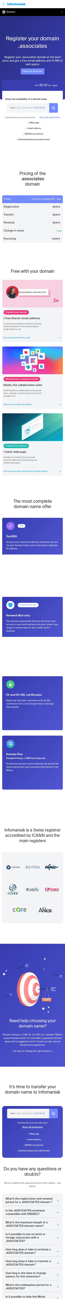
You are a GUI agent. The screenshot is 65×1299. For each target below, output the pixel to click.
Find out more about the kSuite (32, 404)
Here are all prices (32, 71)
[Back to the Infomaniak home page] (16, 4)
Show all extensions (49, 118)
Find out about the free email (32, 337)
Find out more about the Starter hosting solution (32, 471)
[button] (32, 1201)
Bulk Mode (39, 108)
